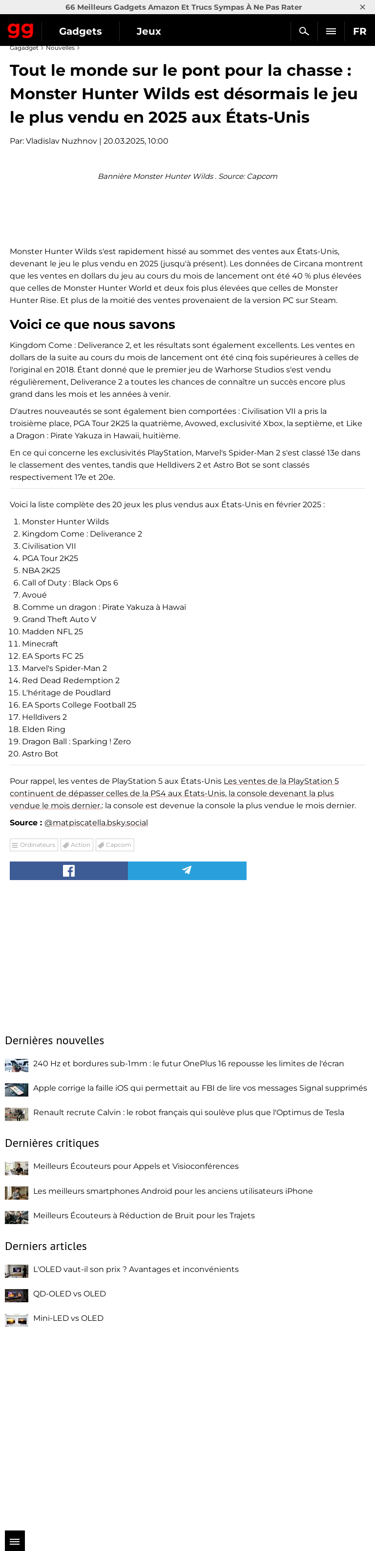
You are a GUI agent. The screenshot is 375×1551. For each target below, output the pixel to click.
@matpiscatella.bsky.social (96, 1009)
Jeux (149, 31)
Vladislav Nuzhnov (61, 141)
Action (80, 1031)
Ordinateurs (37, 1031)
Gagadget (21, 28)
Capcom (118, 1031)
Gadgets (80, 31)
